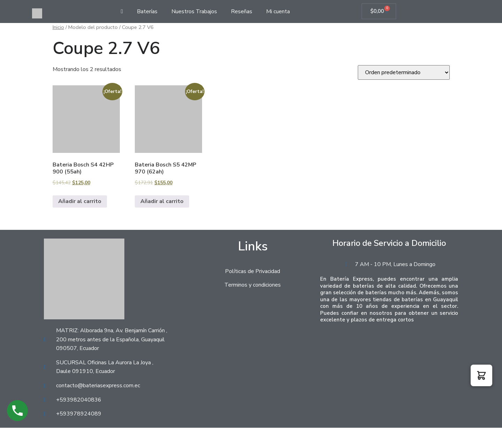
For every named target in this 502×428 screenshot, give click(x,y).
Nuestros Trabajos (194, 11)
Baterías (147, 11)
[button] (481, 375)
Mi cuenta (278, 11)
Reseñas (241, 11)
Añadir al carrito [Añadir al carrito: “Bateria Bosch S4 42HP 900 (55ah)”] (79, 201)
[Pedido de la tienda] (404, 72)
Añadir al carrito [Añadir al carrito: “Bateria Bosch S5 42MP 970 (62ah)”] (162, 201)
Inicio (58, 27)
